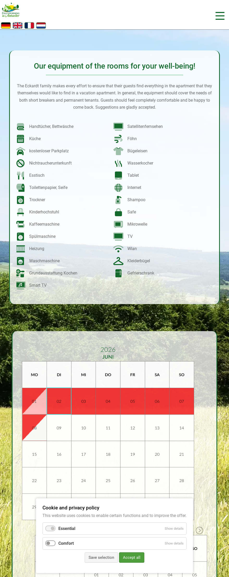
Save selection (101, 557)
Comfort (66, 543)
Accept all (131, 557)
